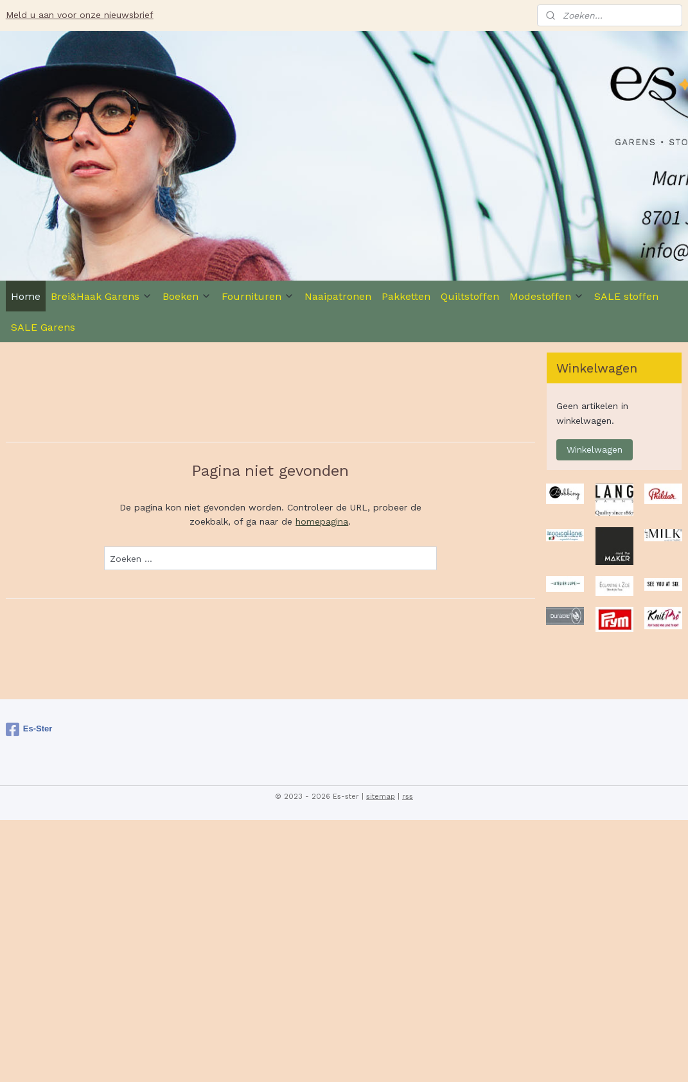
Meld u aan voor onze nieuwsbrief (80, 15)
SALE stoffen (626, 296)
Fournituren (258, 296)
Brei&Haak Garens (101, 296)
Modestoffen (546, 296)
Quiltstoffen (470, 296)
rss (407, 796)
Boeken (187, 296)
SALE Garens (43, 327)
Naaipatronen (337, 296)
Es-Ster (29, 729)
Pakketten (406, 296)
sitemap (380, 796)
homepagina (321, 521)
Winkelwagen (594, 449)
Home (25, 296)
